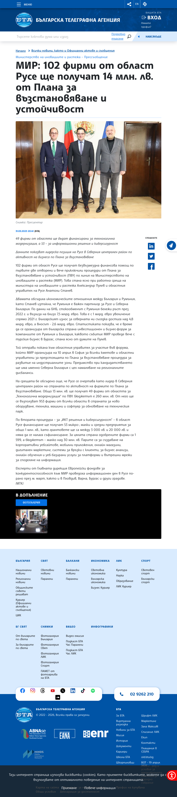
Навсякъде (153, 36)
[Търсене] (129, 36)
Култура (121, 570)
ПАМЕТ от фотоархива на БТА (49, 675)
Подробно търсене (118, 36)
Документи (123, 746)
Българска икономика (98, 580)
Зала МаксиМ (149, 726)
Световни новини (47, 571)
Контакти (148, 743)
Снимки (47, 626)
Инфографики (102, 626)
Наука (120, 575)
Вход (154, 17)
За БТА (120, 715)
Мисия (120, 735)
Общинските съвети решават (24, 591)
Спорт (145, 561)
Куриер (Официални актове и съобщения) (23, 605)
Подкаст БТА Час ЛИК (74, 652)
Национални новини (23, 571)
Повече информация (100, 788)
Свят (44, 561)
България (23, 561)
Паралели (47, 579)
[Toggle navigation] (24, 4)
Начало (21, 51)
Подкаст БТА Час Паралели (74, 643)
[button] (129, 4)
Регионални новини (23, 580)
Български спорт (147, 580)
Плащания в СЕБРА (149, 750)
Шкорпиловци (125, 762)
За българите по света (25, 646)
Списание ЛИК (150, 732)
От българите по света (25, 637)
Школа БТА (123, 757)
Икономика (100, 561)
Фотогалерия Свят (50, 646)
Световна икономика (98, 571)
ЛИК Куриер (123, 586)
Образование (124, 581)
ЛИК (119, 561)
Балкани (73, 561)
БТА (118, 709)
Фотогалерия (31, 502)
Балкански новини (72, 571)
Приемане (69, 788)
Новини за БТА (125, 730)
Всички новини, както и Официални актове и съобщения (73, 50)
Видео (71, 626)
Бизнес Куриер (100, 587)
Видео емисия (75, 636)
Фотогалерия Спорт (50, 664)
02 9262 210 (142, 694)
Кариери (121, 751)
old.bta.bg (147, 757)
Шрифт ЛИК (149, 715)
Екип (144, 737)
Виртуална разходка (123, 722)
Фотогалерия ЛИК (50, 655)
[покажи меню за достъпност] (172, 775)
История (122, 740)
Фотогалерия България (50, 637)
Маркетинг (148, 721)
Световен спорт (147, 571)
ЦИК (18, 615)
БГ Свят (21, 626)
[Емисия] (138, 36)
